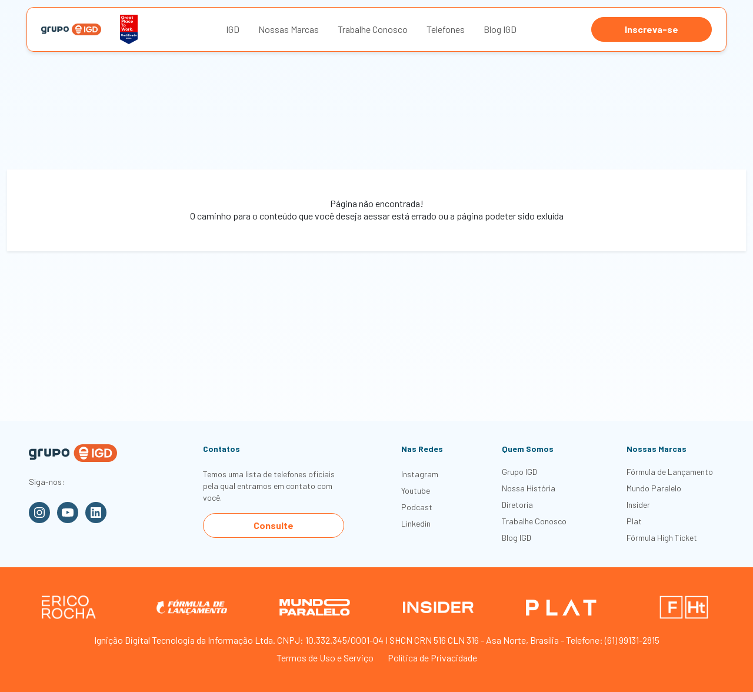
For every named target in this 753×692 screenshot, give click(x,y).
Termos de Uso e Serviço (325, 657)
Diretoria (517, 505)
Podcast (416, 507)
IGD (232, 29)
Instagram (419, 474)
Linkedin (416, 523)
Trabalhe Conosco (373, 29)
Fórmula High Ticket (662, 538)
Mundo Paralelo (654, 488)
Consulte (274, 525)
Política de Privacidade (432, 657)
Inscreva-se (651, 29)
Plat (634, 521)
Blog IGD (500, 29)
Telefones (446, 29)
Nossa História (528, 488)
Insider (638, 505)
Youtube (415, 490)
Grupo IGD (519, 472)
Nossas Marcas (288, 29)
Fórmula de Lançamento (670, 472)
